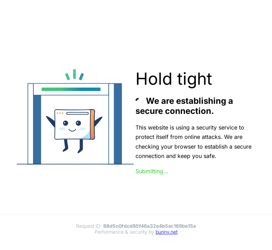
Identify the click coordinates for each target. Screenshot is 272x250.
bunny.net (167, 232)
